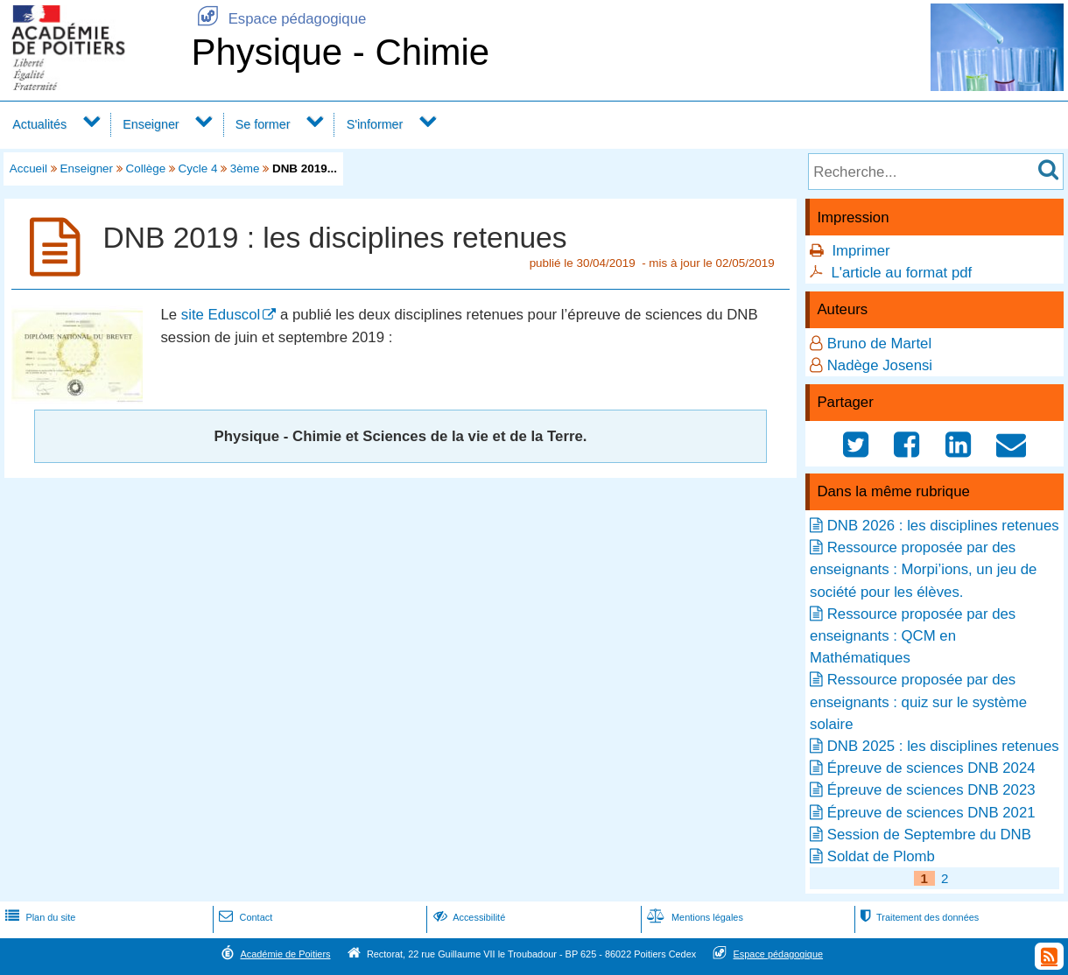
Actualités (39, 124)
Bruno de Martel (879, 343)
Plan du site (38, 917)
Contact (243, 917)
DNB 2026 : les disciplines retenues (943, 525)
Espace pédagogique (278, 19)
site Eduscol (220, 314)
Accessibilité (468, 917)
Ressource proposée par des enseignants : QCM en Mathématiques (912, 636)
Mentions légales (693, 917)
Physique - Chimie (340, 52)
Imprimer (860, 250)
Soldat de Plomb (881, 856)
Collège (146, 168)
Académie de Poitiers (285, 954)
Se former (263, 124)
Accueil (28, 168)
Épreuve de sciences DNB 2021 (931, 812)
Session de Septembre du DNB (929, 834)
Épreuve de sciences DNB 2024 (931, 768)
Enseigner (151, 124)
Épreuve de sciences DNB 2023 (931, 790)
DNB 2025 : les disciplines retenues (943, 746)
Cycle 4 (198, 168)
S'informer (375, 124)
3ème (245, 168)
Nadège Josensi (879, 365)
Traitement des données (918, 917)
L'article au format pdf (901, 272)
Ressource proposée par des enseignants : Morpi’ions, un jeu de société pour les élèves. (923, 569)
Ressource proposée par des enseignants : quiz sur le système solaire (918, 701)
